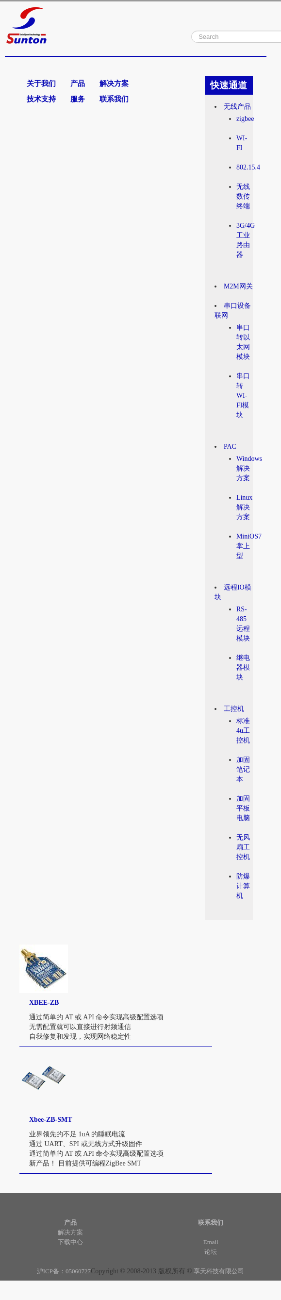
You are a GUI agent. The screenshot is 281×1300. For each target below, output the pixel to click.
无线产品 (237, 106)
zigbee (245, 118)
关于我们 (41, 83)
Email (210, 1242)
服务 (77, 99)
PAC (230, 446)
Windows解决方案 (249, 468)
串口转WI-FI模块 (243, 395)
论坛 (210, 1251)
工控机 (234, 708)
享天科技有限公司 (219, 1271)
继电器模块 (243, 667)
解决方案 (114, 83)
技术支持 (41, 99)
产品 (77, 83)
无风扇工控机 (243, 847)
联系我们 (114, 99)
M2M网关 (238, 286)
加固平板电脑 (243, 808)
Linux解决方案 (244, 507)
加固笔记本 (243, 769)
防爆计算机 (243, 886)
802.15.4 (248, 167)
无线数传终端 (243, 196)
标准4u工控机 (243, 730)
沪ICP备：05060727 (64, 1271)
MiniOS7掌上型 (249, 546)
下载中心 (70, 1242)
